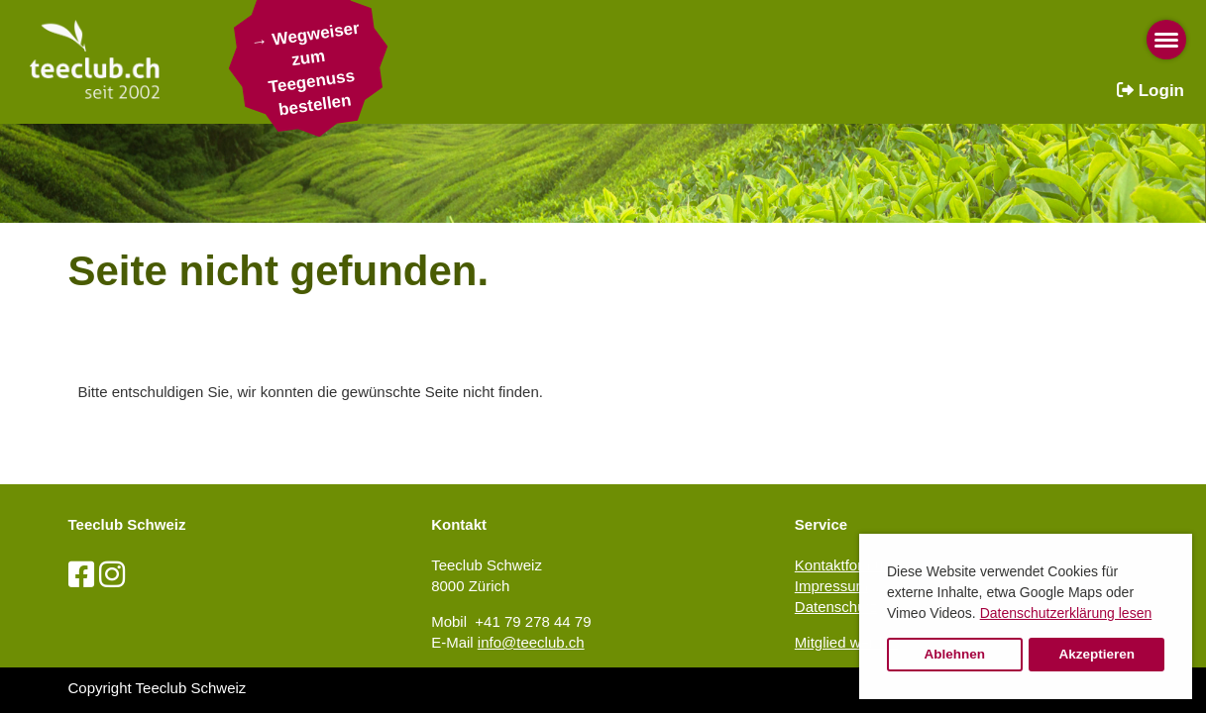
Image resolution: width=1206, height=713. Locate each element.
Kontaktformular (847, 565)
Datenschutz (836, 606)
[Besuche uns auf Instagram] (112, 575)
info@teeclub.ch (531, 642)
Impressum (831, 585)
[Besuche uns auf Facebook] (81, 575)
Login (1150, 90)
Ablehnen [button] (955, 654)
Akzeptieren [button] (1096, 654)
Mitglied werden (847, 642)
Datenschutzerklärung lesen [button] (1066, 613)
